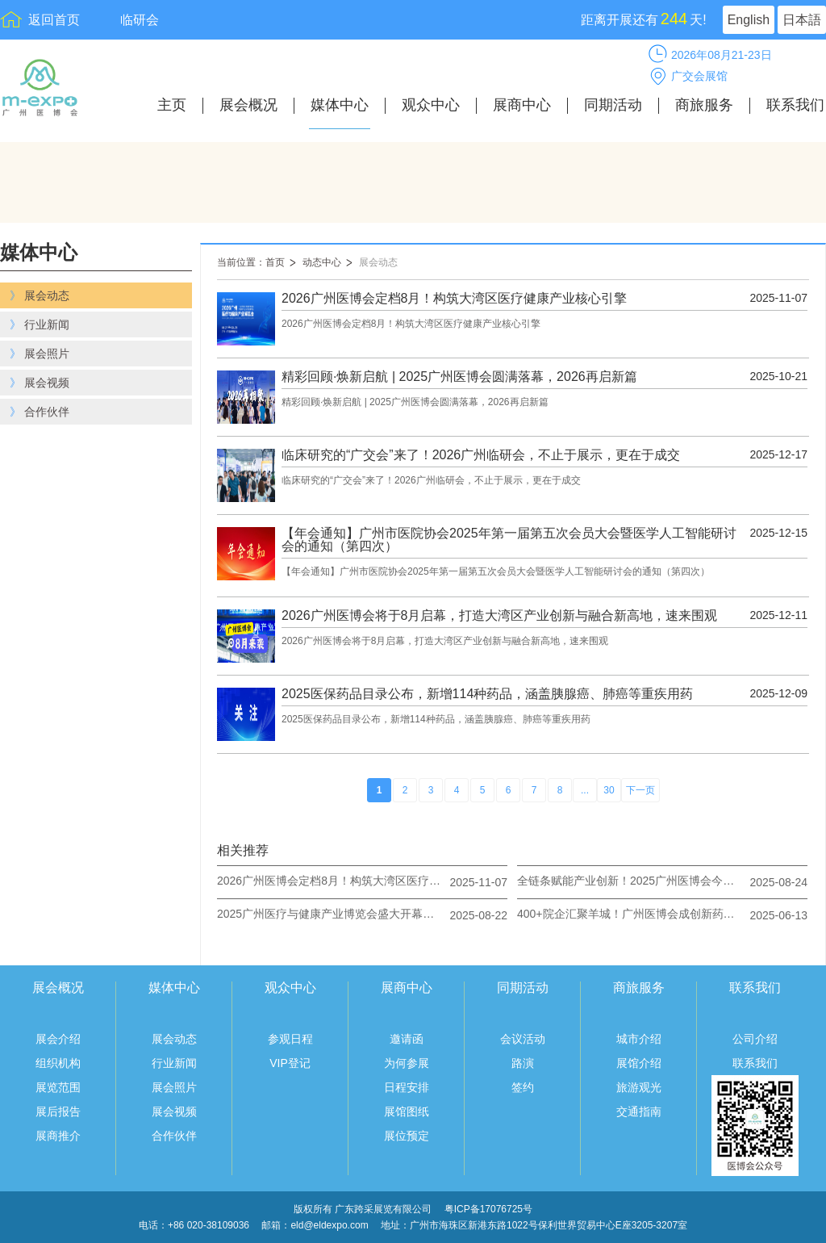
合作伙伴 (174, 1135)
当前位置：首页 (251, 262)
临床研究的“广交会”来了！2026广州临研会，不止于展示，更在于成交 (481, 455)
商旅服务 (704, 105)
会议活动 (522, 1038)
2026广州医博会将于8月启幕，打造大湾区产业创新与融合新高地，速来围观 (500, 615)
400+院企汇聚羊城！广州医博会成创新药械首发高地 (630, 913)
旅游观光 (638, 1087)
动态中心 (321, 262)
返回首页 (54, 20)
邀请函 (406, 1038)
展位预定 (406, 1135)
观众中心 (431, 105)
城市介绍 (638, 1038)
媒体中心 (340, 105)
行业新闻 (174, 1063)
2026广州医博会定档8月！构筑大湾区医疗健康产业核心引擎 (455, 298)
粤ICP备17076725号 (488, 1209)
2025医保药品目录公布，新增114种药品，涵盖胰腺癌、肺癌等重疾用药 (487, 694)
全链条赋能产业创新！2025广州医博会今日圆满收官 (630, 880)
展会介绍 (58, 1038)
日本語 (801, 20)
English (749, 20)
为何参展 (406, 1063)
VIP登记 (290, 1063)
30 (608, 790)
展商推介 (58, 1135)
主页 (171, 105)
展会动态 (378, 262)
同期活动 (613, 105)
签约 (522, 1087)
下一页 (640, 790)
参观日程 (290, 1038)
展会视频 (174, 1111)
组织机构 (58, 1063)
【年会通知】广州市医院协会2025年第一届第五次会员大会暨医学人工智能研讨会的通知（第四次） (509, 540)
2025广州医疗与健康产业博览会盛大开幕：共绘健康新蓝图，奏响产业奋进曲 (330, 913)
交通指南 (638, 1111)
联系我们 (795, 105)
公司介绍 (755, 1038)
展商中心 (522, 105)
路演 (522, 1063)
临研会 (139, 20)
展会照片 (174, 1087)
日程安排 (406, 1087)
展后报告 (58, 1111)
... (585, 790)
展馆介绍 (638, 1063)
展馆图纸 (406, 1111)
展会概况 (248, 105)
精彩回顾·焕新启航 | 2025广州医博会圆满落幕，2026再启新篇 (459, 376)
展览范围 (58, 1087)
